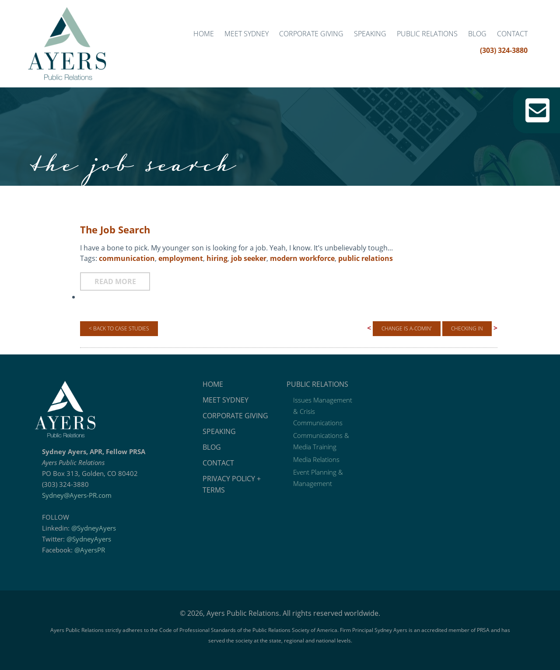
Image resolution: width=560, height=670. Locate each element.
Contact (512, 33)
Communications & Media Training (321, 441)
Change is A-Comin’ (407, 328)
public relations (365, 258)
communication (127, 258)
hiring (217, 258)
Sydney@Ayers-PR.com (77, 495)
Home (203, 33)
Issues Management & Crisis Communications (322, 411)
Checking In (467, 328)
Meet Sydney (246, 33)
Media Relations (316, 459)
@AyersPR (89, 549)
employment (180, 258)
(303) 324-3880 (504, 50)
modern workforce (302, 258)
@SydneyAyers (93, 528)
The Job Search (115, 229)
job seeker (248, 258)
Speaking (370, 33)
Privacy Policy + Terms (232, 484)
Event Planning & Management (318, 478)
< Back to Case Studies (119, 328)
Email (537, 110)
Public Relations (427, 33)
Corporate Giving (311, 33)
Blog (477, 33)
